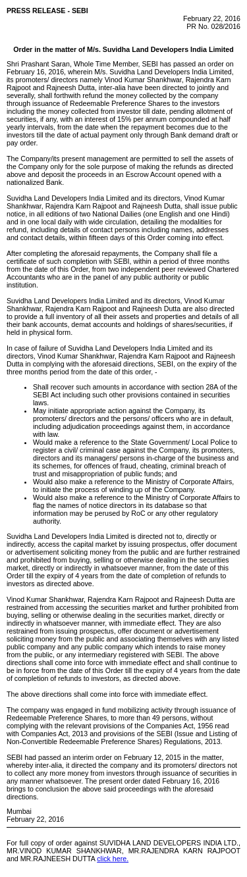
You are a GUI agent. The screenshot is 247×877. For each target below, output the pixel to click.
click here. (112, 859)
